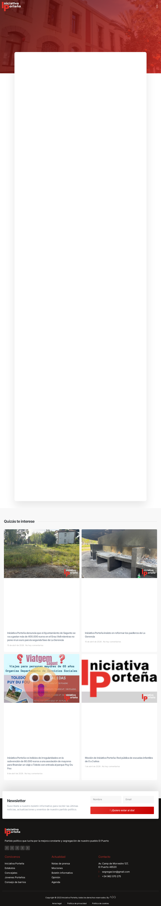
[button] (157, 6)
